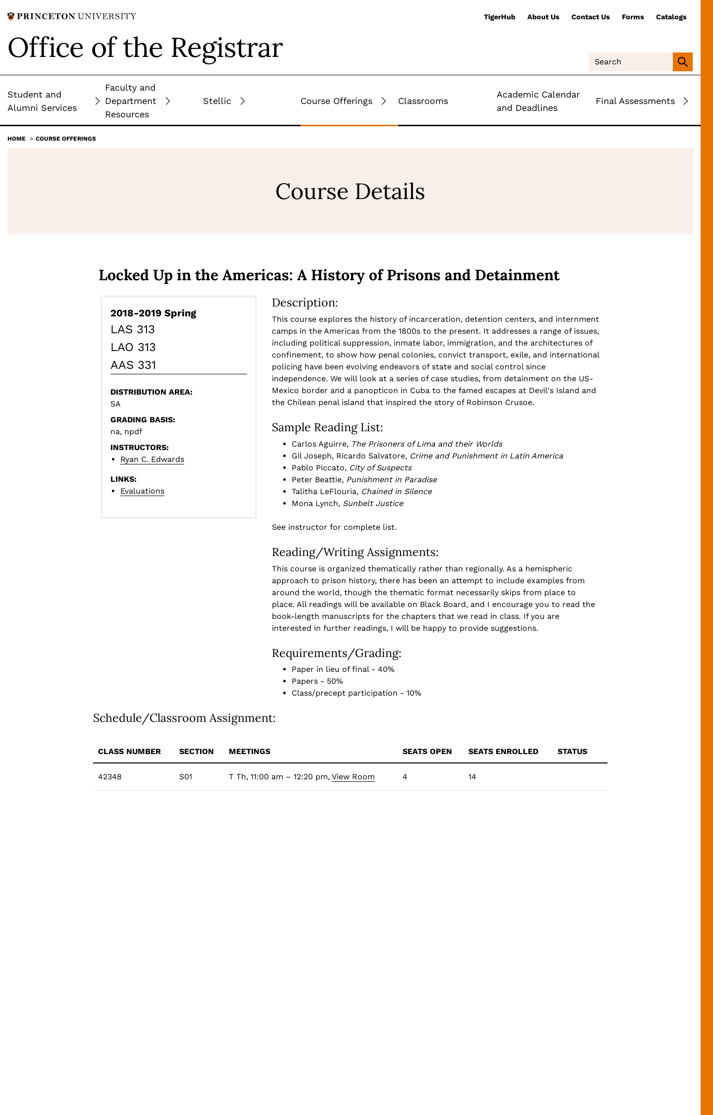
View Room (353, 776)
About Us (543, 17)
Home (16, 138)
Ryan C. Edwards (152, 459)
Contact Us (590, 17)
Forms (633, 17)
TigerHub (499, 17)
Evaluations (142, 491)
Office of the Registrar (145, 47)
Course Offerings (66, 138)
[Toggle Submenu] (97, 101)
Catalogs (671, 17)
